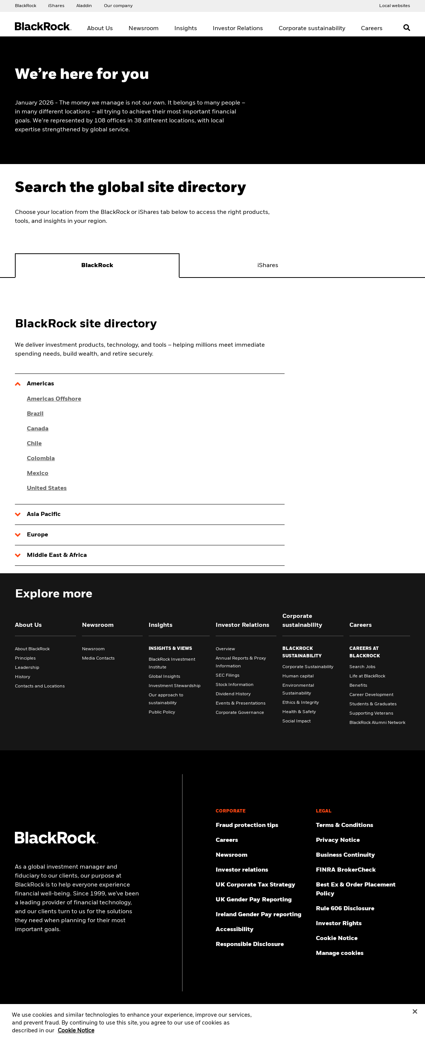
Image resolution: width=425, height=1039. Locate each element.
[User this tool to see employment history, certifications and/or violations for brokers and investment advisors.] (363, 870)
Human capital (298, 676)
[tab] (97, 265)
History (22, 677)
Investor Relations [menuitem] (238, 29)
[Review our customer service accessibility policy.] (263, 929)
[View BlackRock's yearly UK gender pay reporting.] (263, 899)
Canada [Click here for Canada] (37, 429)
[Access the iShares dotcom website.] (56, 5)
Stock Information (235, 685)
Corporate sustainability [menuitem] (312, 29)
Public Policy (162, 712)
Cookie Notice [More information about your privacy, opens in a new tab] (76, 1035)
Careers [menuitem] (372, 29)
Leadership (27, 668)
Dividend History (233, 694)
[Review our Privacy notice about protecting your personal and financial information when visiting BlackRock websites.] (363, 840)
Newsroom (93, 649)
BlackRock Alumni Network (377, 723)
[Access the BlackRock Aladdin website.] (84, 5)
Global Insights (164, 676)
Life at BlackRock (367, 676)
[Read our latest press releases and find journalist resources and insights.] (263, 855)
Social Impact (296, 721)
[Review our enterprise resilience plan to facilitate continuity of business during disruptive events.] (363, 855)
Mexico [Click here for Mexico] (37, 474)
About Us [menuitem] (100, 29)
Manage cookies (340, 953)
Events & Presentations (241, 703)
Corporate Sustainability (307, 667)
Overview (225, 649)
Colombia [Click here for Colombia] (41, 459)
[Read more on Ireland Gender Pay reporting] (263, 914)
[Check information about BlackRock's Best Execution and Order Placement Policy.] (363, 889)
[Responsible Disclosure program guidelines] (263, 944)
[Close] (415, 1016)
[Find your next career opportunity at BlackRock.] (263, 840)
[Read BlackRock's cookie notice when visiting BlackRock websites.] (363, 938)
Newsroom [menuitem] (144, 29)
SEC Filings (228, 675)
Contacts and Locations (40, 686)
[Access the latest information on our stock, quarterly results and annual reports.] (263, 870)
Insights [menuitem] (185, 29)
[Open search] (406, 27)
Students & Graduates (373, 704)
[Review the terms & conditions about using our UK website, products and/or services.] (363, 825)
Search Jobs (362, 667)
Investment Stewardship (174, 686)
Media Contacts (98, 658)
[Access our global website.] (25, 5)
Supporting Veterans (371, 713)
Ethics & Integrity (300, 702)
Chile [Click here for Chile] (34, 444)
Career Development (371, 695)
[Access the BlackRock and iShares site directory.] (394, 5)
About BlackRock (32, 649)
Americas (40, 384)
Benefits (358, 685)
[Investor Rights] (363, 923)
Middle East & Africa (57, 555)
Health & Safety (299, 712)
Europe (37, 535)
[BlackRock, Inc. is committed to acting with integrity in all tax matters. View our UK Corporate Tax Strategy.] (263, 885)
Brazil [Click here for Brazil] (35, 414)
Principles (25, 658)
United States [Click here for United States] (47, 488)
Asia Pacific (44, 514)
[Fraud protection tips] (263, 825)
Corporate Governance (240, 713)
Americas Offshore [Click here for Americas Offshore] (54, 399)
